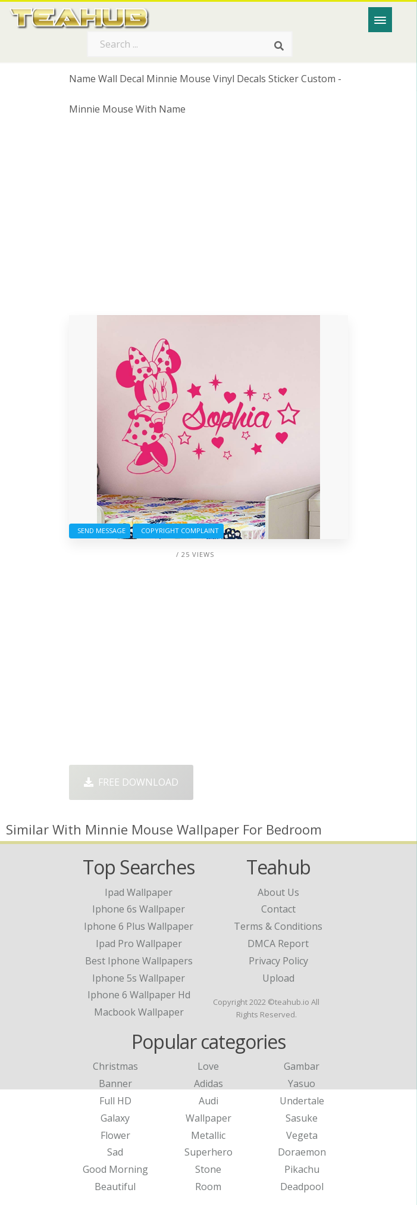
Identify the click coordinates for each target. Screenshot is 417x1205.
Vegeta (302, 1135)
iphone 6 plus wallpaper (138, 926)
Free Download (131, 782)
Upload (278, 978)
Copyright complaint (178, 530)
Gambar (301, 1066)
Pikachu (301, 1169)
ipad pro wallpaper (139, 943)
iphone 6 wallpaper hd (138, 994)
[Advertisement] (209, 219)
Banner (115, 1083)
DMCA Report (278, 943)
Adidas (208, 1083)
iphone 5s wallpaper (138, 978)
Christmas (115, 1066)
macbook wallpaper (139, 1012)
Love (208, 1066)
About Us (278, 892)
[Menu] (380, 19)
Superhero (208, 1152)
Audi (208, 1100)
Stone (208, 1169)
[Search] (279, 46)
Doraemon (302, 1152)
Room (208, 1186)
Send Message (100, 530)
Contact (278, 909)
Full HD (115, 1100)
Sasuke (302, 1118)
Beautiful (115, 1186)
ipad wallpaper (139, 892)
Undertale (302, 1100)
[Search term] (190, 44)
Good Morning (115, 1169)
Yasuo (301, 1083)
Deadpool (302, 1186)
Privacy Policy (278, 960)
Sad (115, 1152)
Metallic (208, 1135)
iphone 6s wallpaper (138, 909)
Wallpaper (208, 1118)
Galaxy (115, 1118)
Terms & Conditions (278, 926)
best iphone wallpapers (139, 960)
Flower (115, 1135)
